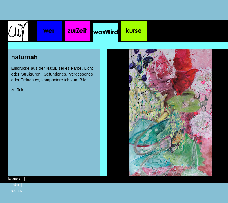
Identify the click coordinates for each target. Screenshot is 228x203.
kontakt (15, 179)
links (15, 185)
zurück (17, 89)
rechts (16, 190)
